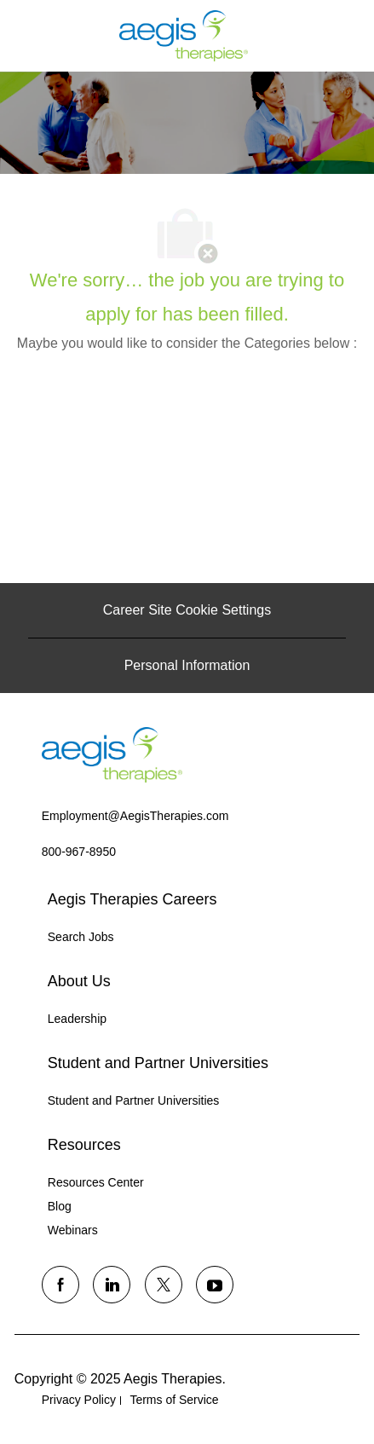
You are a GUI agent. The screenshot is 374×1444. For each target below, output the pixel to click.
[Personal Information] (187, 665)
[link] (112, 755)
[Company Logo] (183, 35)
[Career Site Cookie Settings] (187, 610)
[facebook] (60, 1284)
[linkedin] (111, 1284)
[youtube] (214, 1284)
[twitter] (163, 1284)
